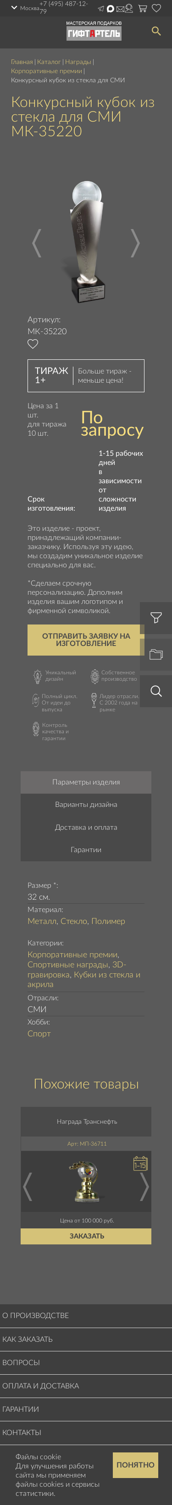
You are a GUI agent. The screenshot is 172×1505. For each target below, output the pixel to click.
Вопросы (21, 1362)
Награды (78, 62)
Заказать (87, 1236)
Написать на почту (120, 9)
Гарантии (86, 850)
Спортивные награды (68, 965)
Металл (42, 922)
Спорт (39, 1034)
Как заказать (27, 1339)
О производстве (35, 1315)
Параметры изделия (86, 782)
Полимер (108, 922)
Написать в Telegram (101, 8)
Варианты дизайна (86, 804)
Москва (29, 8)
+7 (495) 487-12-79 (63, 8)
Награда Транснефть (87, 1122)
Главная (22, 62)
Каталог (49, 62)
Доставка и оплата (86, 827)
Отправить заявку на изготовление (86, 640)
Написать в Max (110, 8)
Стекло (74, 922)
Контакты (21, 1432)
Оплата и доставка (40, 1386)
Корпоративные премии (46, 71)
